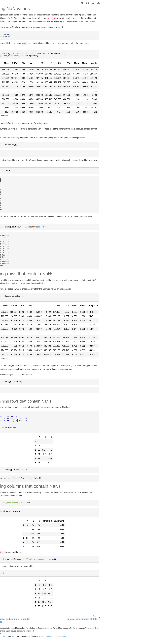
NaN (59, 18)
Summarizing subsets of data (15, 273)
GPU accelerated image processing (11, 196)
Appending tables (10, 258)
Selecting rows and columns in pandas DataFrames (16, 263)
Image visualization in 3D (11, 86)
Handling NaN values (12, 269)
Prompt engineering (9, 221)
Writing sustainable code (11, 67)
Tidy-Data (7, 280)
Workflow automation (10, 231)
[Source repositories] (133, 3)
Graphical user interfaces (11, 202)
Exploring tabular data (12, 254)
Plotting (5, 296)
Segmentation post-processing (9, 133)
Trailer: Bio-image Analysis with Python (14, 53)
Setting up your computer (11, 59)
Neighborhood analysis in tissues (12, 157)
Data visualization (9, 300)
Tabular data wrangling (11, 244)
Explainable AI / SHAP (10, 174)
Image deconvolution (10, 94)
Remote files (7, 78)
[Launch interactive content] (123, 3)
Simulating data (8, 178)
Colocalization (7, 167)
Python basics (7, 63)
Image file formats (9, 74)
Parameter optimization (11, 217)
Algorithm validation (9, 171)
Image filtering (7, 90)
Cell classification (8, 163)
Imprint (4, 313)
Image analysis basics (10, 70)
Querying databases (10, 284)
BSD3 (61, 637)
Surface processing (9, 142)
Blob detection (7, 139)
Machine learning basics (11, 82)
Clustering (6, 292)
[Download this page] (139, 3)
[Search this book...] (14, 34)
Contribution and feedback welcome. (100, 637)
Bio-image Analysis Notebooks (14, 42)
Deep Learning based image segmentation (13, 119)
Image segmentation (10, 108)
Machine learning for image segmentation (12, 112)
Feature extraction (9, 152)
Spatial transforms (9, 98)
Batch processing (8, 209)
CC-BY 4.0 (51, 637)
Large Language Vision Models (11, 126)
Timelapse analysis (9, 213)
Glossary (5, 310)
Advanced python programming (8, 189)
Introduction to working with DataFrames (14, 248)
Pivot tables (8, 277)
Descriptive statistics (10, 288)
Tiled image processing (11, 206)
